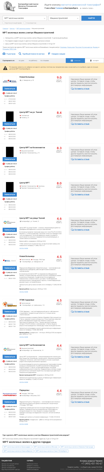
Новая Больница (26, 77)
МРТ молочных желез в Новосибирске (18, 451)
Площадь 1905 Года (9, 49)
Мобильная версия (33, 469)
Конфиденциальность (33, 467)
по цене (21, 60)
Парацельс (24, 390)
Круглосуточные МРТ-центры (11, 469)
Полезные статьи (32, 463)
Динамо (95, 47)
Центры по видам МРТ (9, 467)
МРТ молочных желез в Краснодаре (17, 447)
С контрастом (31, 23)
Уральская (71, 47)
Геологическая (25, 259)
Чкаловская (25, 115)
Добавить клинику (32, 465)
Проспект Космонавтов (83, 47)
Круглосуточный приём (13, 23)
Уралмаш (63, 47)
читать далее (23, 248)
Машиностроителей (27, 151)
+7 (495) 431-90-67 (91, 463)
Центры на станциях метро (10, 463)
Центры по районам (8, 465)
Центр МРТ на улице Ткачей (32, 218)
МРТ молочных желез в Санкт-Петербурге (51, 451)
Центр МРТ (24, 183)
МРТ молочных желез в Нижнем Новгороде (77, 447)
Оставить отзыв (80, 88)
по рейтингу (33, 60)
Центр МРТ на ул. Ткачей (30, 112)
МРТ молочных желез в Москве (46, 447)
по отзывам (44, 60)
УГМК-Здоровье (26, 300)
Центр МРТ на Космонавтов (32, 147)
